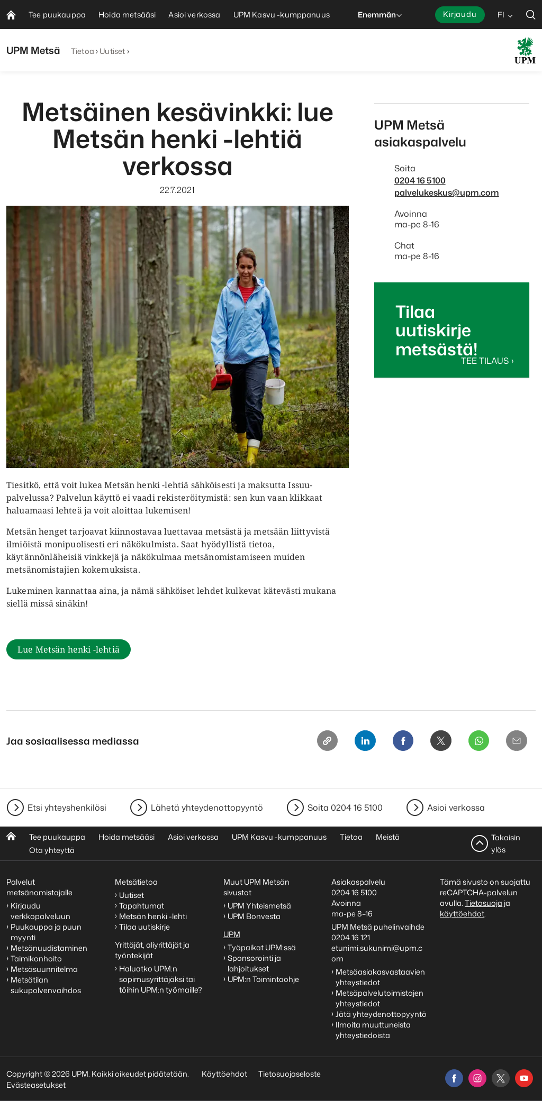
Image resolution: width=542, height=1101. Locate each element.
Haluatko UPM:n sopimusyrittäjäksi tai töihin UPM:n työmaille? (160, 979)
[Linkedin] (354, 743)
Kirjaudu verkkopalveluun (40, 911)
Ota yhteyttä (52, 850)
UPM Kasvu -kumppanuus (279, 836)
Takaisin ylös (505, 843)
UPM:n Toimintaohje (263, 979)
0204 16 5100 (420, 180)
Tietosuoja (483, 903)
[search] (531, 14)
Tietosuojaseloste (289, 1073)
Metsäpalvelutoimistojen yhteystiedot (379, 998)
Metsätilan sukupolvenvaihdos (46, 985)
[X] (435, 743)
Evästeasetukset (36, 1084)
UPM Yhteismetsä (259, 905)
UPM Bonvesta (255, 916)
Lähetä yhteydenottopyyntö (207, 807)
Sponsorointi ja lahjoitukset (254, 963)
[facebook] (454, 1078)
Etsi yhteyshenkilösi (67, 807)
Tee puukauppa (57, 836)
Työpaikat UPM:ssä (262, 947)
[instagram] (477, 1078)
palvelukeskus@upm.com (446, 192)
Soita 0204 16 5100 (345, 807)
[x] (501, 1078)
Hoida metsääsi (126, 836)
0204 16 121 (350, 937)
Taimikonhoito (36, 958)
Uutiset (112, 51)
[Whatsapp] (475, 743)
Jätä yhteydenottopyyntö (381, 1014)
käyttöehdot (462, 913)
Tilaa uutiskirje (144, 926)
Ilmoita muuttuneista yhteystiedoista (373, 1030)
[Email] (515, 743)
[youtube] (524, 1078)
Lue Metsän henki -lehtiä (68, 650)
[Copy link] (314, 743)
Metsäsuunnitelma (44, 969)
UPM (231, 934)
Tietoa (82, 51)
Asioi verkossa (456, 807)
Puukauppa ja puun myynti (46, 932)
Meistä (388, 836)
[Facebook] (394, 743)
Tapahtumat (141, 905)
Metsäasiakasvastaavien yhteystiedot (380, 977)
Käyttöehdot (224, 1073)
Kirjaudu (460, 14)
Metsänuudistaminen (49, 947)
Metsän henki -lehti (153, 916)
